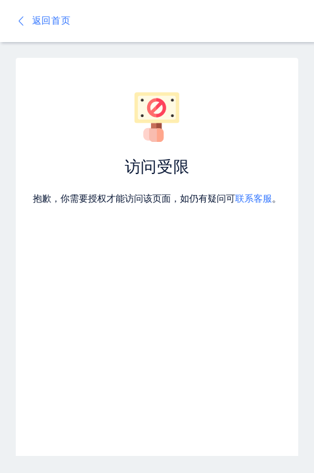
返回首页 (43, 21)
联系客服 (253, 199)
